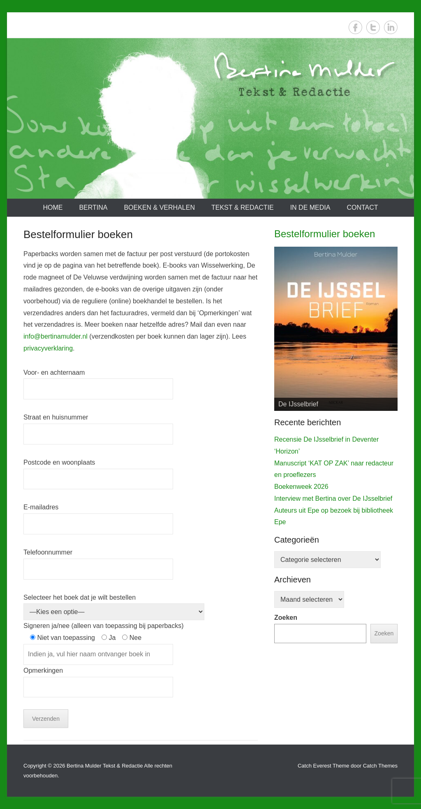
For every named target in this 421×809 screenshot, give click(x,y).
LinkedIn (391, 27)
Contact (362, 207)
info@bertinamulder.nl (55, 336)
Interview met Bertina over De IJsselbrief (333, 498)
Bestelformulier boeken (324, 233)
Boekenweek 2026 (301, 486)
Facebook (355, 27)
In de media (310, 207)
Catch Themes (380, 766)
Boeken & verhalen (159, 207)
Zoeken (285, 617)
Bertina (93, 207)
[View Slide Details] (336, 329)
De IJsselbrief (298, 404)
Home (52, 207)
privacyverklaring (48, 348)
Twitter (373, 27)
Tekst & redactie (242, 207)
